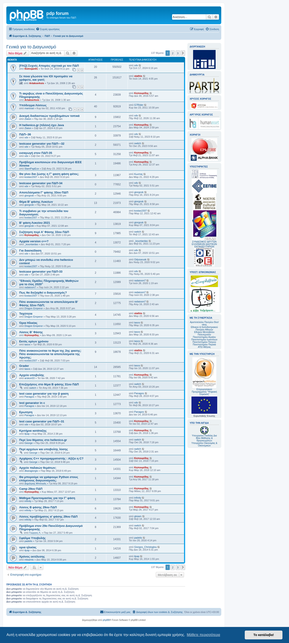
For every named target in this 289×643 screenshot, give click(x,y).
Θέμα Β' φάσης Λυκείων (36, 201)
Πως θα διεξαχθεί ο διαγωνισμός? (43, 292)
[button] (183, 53)
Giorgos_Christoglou (145, 547)
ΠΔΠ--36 (25, 134)
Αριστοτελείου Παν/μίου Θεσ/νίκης (204, 323)
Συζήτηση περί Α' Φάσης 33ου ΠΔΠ (44, 232)
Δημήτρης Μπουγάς (35, 483)
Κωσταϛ (138, 174)
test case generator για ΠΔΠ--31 (41, 421)
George (28, 443)
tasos (137, 322)
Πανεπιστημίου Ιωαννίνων (204, 339)
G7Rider (138, 105)
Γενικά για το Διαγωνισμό (31, 46)
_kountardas (31, 244)
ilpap (27, 433)
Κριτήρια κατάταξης (33, 430)
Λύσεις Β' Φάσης (31, 332)
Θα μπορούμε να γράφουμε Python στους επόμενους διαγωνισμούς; (48, 478)
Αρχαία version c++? (34, 241)
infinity (27, 501)
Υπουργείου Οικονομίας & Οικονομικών (204, 444)
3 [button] (178, 53)
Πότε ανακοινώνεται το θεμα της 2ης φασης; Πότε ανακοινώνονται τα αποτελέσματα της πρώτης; (50, 354)
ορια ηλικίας (28, 547)
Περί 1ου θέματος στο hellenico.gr (43, 440)
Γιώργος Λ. (35, 532)
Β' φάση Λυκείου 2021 (34, 222)
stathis (138, 76)
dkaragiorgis (31, 470)
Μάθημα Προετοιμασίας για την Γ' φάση (47, 498)
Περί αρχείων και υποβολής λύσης (43, 449)
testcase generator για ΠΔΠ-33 (40, 271)
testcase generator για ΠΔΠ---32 (41, 143)
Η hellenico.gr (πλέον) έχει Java (41, 125)
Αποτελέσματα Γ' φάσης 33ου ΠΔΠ (43, 192)
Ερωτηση (26, 412)
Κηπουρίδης (141, 93)
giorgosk (29, 195)
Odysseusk (140, 259)
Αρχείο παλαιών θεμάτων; (37, 467)
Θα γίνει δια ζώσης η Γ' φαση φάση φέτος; (49, 174)
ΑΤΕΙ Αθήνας (204, 347)
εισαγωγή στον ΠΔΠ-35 (35, 153)
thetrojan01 (31, 68)
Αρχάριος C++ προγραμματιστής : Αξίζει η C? (51, 458)
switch (137, 143)
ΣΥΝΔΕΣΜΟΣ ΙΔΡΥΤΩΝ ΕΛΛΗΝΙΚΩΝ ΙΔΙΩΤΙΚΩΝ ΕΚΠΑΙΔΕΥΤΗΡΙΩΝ (204, 244)
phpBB (106, 620)
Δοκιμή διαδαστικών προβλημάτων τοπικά (49, 116)
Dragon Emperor (33, 308)
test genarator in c (32, 403)
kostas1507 (30, 177)
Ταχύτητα (25, 313)
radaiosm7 (30, 287)
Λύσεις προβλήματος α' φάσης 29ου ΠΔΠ (48, 516)
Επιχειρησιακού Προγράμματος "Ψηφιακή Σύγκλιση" (204, 376)
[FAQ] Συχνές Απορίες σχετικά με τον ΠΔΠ (49, 65)
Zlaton (27, 119)
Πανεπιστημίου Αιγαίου (204, 337)
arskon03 (29, 378)
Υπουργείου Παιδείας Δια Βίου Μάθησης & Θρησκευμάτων (204, 438)
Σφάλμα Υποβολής (32, 538)
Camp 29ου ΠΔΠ (30, 488)
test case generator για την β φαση (44, 393)
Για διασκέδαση (30, 250)
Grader (24, 365)
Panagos (29, 396)
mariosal (29, 108)
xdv (136, 65)
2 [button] (172, 53)
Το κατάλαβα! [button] (263, 635)
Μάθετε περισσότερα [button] (203, 635)
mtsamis (29, 559)
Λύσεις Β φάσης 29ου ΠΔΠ (38, 507)
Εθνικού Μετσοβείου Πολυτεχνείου (204, 333)
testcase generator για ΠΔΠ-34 (40, 183)
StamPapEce (31, 168)
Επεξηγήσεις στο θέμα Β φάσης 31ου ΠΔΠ (49, 384)
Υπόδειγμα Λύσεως (33, 105)
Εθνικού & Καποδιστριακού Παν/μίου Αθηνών (204, 328)
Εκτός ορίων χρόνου (34, 341)
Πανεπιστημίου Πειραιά (204, 344)
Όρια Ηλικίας (28, 323)
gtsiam (137, 516)
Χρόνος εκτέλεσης (32, 556)
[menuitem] (48, 29)
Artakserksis (36, 83)
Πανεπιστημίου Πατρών (204, 342)
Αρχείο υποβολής (31, 375)
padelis (28, 541)
